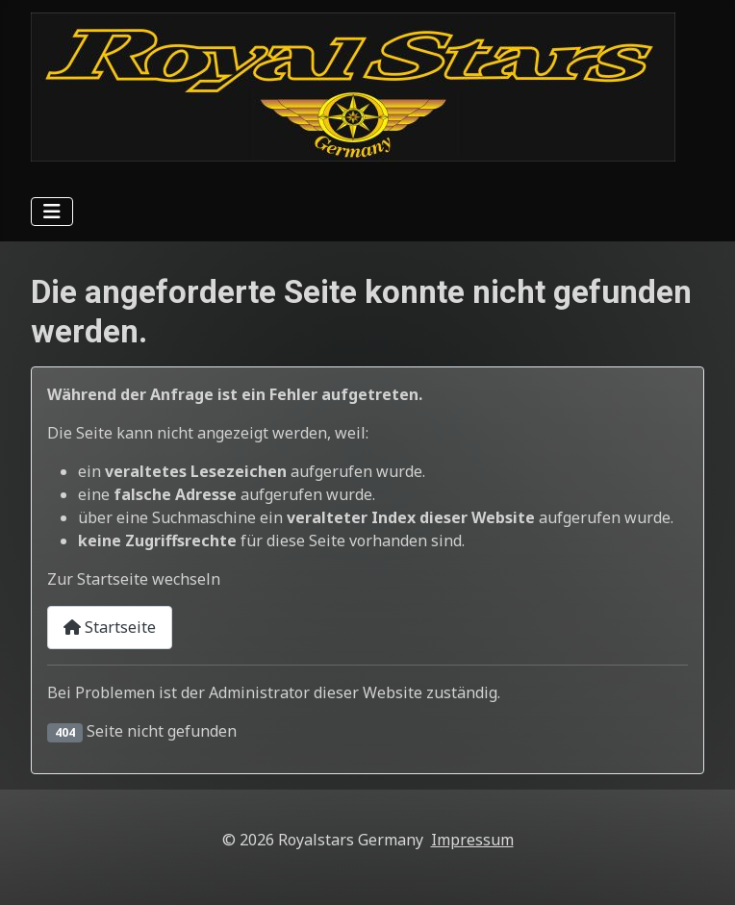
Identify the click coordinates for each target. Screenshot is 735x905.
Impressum (472, 839)
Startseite (109, 627)
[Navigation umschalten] (52, 211)
